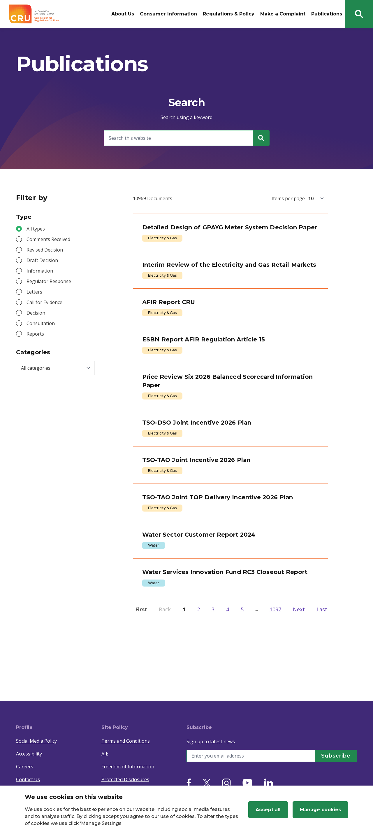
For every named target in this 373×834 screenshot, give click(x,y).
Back (165, 673)
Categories (33, 352)
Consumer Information (168, 14)
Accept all (268, 809)
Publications (326, 14)
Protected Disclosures (125, 779)
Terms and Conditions (125, 741)
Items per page (288, 198)
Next (299, 673)
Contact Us (28, 779)
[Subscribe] (333, 756)
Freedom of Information (127, 767)
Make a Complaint (282, 14)
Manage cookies (320, 809)
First (141, 673)
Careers (24, 767)
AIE (104, 754)
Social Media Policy (36, 741)
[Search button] (359, 14)
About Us (122, 14)
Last (321, 673)
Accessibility (29, 754)
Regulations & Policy (228, 14)
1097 (275, 673)
